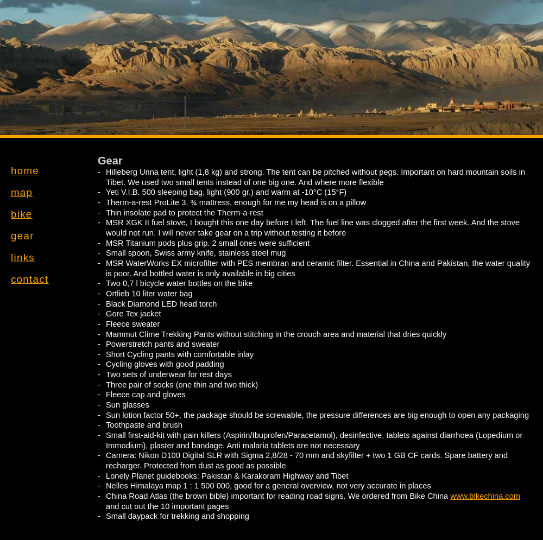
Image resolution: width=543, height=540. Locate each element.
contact (29, 279)
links (23, 257)
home (25, 170)
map (22, 192)
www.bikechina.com (485, 496)
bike (22, 214)
